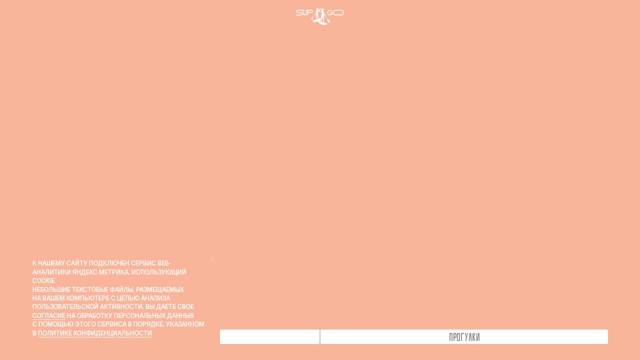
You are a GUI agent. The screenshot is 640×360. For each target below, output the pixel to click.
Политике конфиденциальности (95, 333)
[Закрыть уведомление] (213, 259)
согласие (49, 316)
